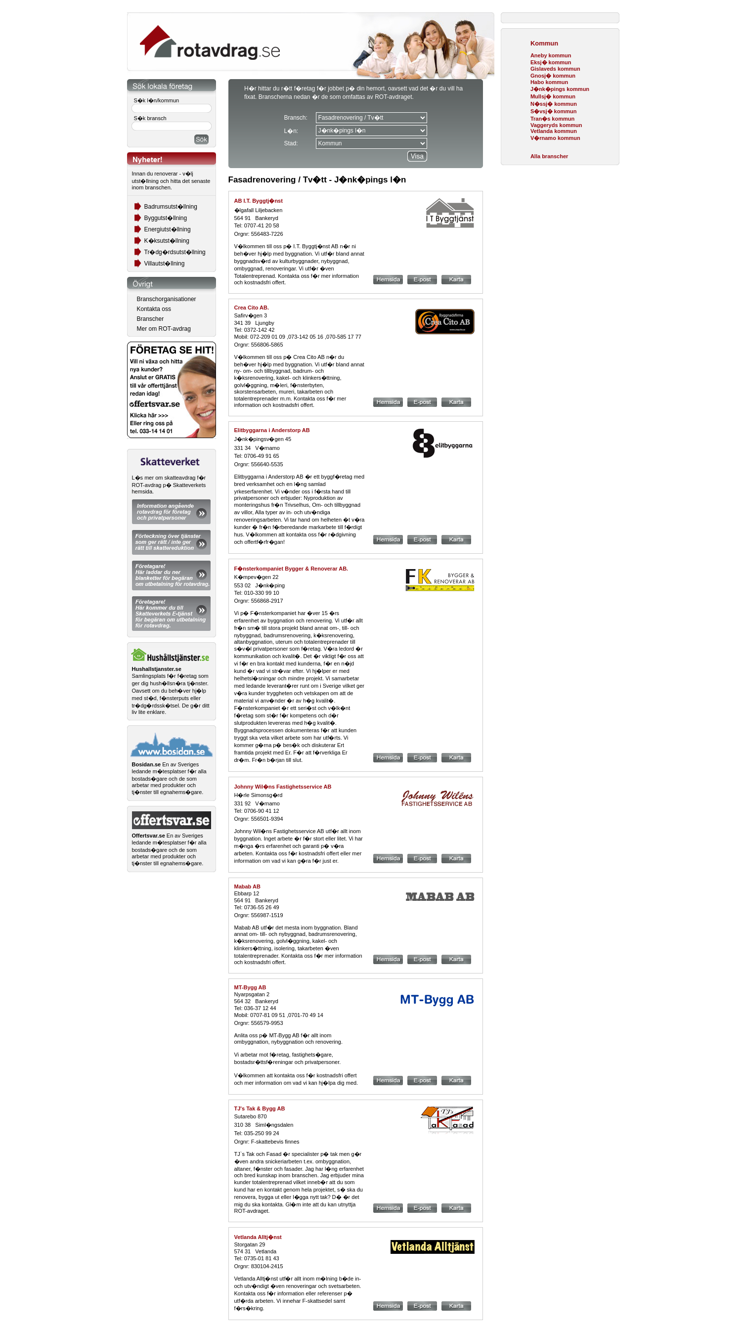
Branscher (150, 318)
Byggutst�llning (165, 218)
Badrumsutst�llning (170, 206)
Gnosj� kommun (552, 76)
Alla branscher (549, 156)
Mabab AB (247, 886)
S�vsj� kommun (553, 111)
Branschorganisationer (166, 299)
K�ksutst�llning (166, 240)
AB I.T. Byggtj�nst (258, 201)
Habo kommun (549, 82)
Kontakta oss (154, 309)
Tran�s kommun (552, 119)
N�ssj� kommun (553, 104)
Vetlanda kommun (553, 131)
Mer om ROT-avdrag (164, 328)
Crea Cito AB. (251, 307)
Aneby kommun (550, 55)
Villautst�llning (164, 263)
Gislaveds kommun (555, 69)
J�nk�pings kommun (559, 89)
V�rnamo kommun (555, 138)
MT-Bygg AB (250, 987)
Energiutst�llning (167, 229)
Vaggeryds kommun (556, 125)
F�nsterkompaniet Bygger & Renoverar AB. (291, 569)
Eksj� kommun (550, 62)
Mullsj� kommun (552, 96)
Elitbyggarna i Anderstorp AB (272, 430)
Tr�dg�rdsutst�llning (175, 252)
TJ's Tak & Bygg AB (259, 1108)
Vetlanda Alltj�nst (258, 1237)
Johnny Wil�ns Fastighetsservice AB (283, 787)
